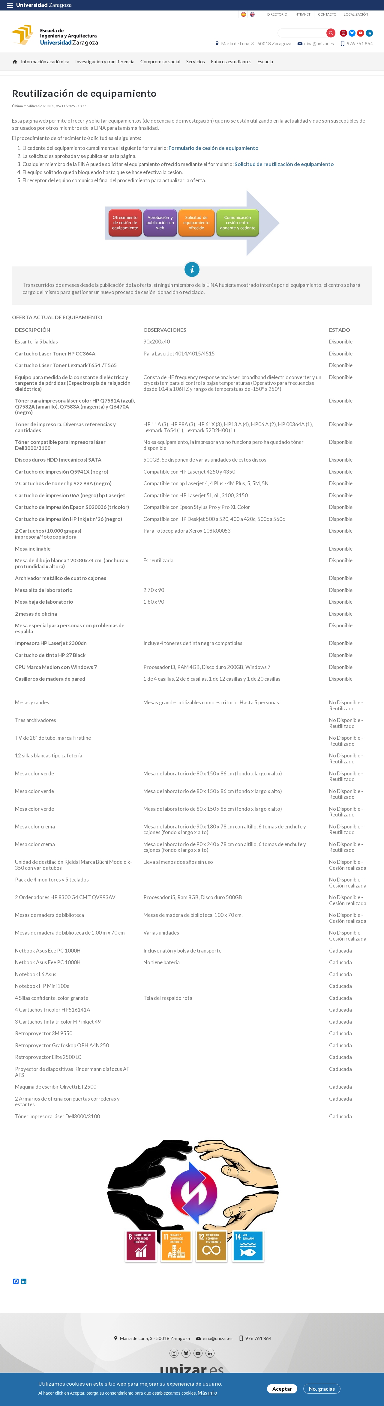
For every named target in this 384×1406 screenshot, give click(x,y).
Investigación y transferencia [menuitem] (104, 64)
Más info (207, 1393)
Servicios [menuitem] (195, 64)
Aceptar (282, 1390)
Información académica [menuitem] (45, 64)
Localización (356, 14)
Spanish (243, 14)
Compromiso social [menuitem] (160, 64)
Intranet (302, 14)
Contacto (327, 14)
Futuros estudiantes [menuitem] (231, 64)
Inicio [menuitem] (15, 65)
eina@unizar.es (318, 45)
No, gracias (322, 1390)
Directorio (277, 14)
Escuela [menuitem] (265, 64)
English (252, 14)
